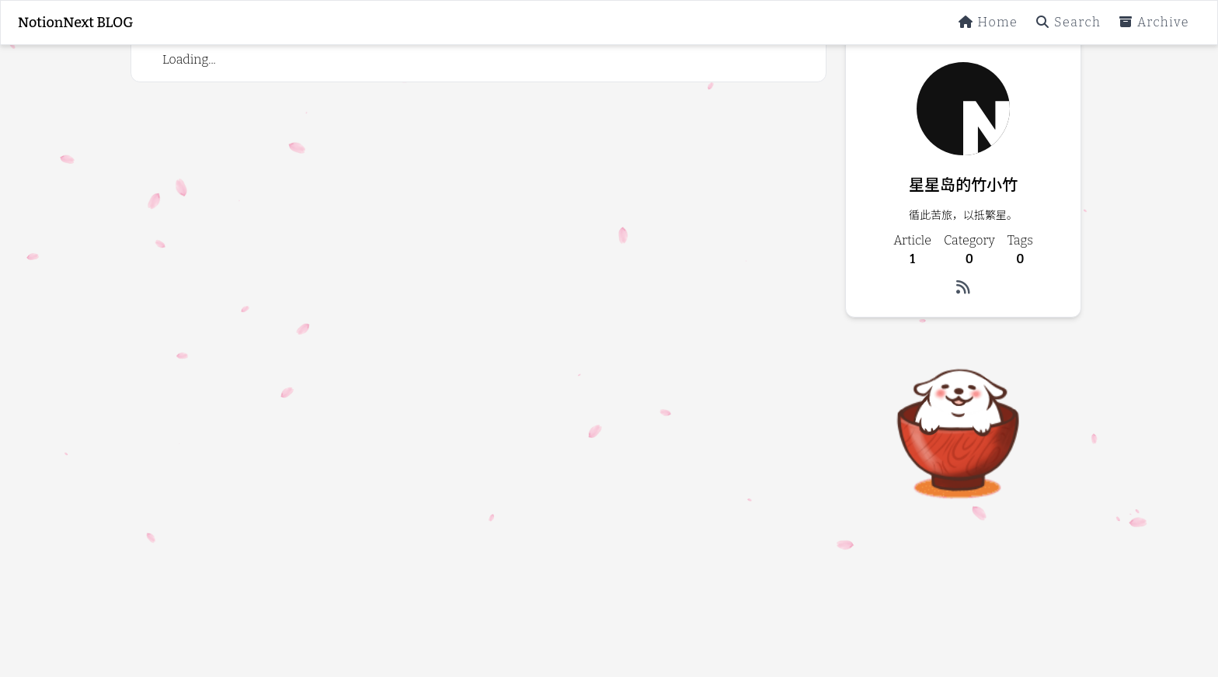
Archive (1154, 22)
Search (1068, 22)
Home (988, 22)
